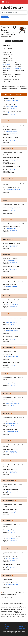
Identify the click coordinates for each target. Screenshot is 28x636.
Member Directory (21, 625)
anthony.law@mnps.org (11, 131)
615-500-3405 (13, 332)
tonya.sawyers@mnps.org (12, 260)
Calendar (21, 626)
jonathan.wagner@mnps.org (12, 383)
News (7, 628)
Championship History (18, 40)
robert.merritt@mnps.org (12, 451)
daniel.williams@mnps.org (12, 168)
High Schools (5, 16)
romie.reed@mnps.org (11, 106)
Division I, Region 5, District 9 (16, 204)
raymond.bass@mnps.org (12, 356)
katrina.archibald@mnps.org (12, 245)
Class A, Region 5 (12, 351)
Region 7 (10, 579)
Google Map (8, 40)
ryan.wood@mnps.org (11, 139)
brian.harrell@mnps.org (11, 113)
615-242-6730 (6, 64)
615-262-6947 (13, 358)
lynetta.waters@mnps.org (12, 431)
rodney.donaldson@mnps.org (13, 208)
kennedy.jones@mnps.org (12, 268)
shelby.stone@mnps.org (12, 538)
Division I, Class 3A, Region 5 (15, 318)
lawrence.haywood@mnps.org (13, 159)
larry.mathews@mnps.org (12, 330)
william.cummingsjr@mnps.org (13, 189)
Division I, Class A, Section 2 (15, 281)
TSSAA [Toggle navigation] (5, 2)
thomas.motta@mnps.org (12, 304)
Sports (7, 626)
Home (7, 625)
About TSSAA (21, 628)
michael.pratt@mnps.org (12, 100)
